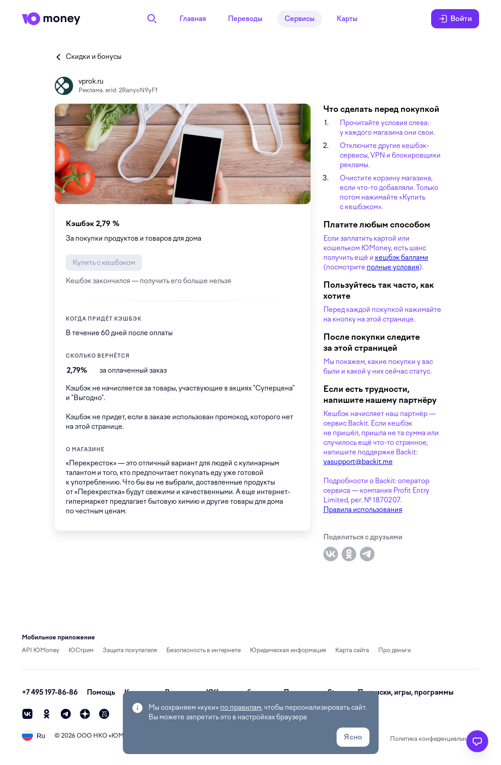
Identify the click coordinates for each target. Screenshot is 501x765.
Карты (347, 19)
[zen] (84, 713)
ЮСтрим (81, 650)
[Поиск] (152, 18)
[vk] (27, 713)
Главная (192, 19)
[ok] (46, 713)
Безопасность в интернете (203, 650)
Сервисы (300, 19)
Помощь (101, 692)
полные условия (393, 267)
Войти (455, 18)
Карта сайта (352, 650)
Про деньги (394, 650)
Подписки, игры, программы (406, 692)
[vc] (104, 713)
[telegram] (65, 713)
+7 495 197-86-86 (50, 692)
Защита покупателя (130, 650)
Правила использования (362, 510)
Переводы (245, 19)
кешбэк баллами (401, 257)
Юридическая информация (288, 650)
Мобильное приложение (58, 637)
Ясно (353, 737)
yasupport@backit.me (358, 462)
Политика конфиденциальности (434, 738)
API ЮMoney (40, 650)
